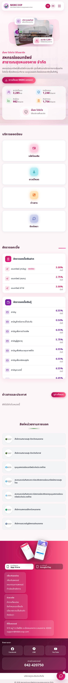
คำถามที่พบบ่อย (13, 602)
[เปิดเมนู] (59, 6)
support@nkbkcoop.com (18, 631)
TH (48, 6)
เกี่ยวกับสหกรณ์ (13, 580)
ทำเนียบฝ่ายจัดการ (14, 588)
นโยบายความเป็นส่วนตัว (16, 610)
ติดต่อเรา (10, 614)
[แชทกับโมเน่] (61, 676)
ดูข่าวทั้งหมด (59, 394)
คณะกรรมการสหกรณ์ (15, 584)
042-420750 (34, 665)
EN (53, 6)
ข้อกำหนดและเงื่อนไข (15, 606)
